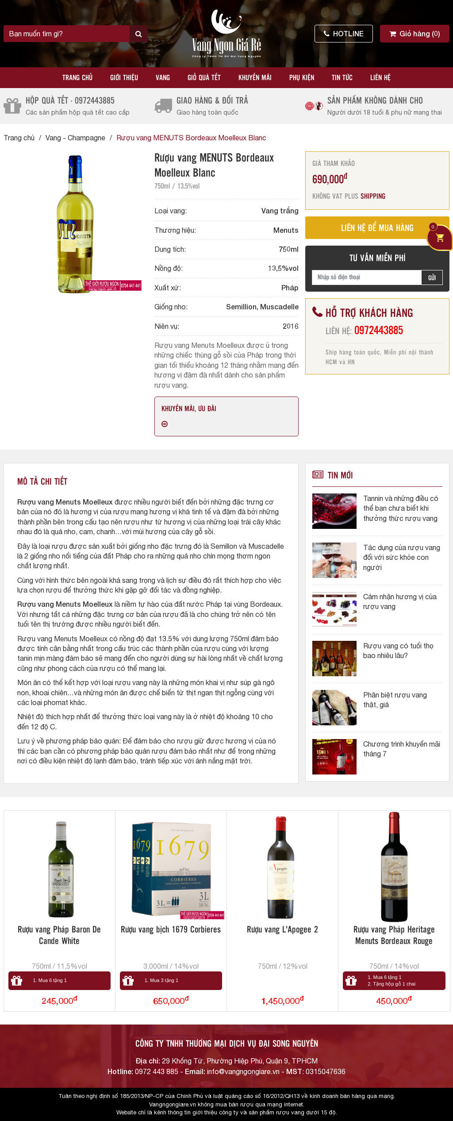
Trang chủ (77, 78)
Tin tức (342, 78)
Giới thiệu (124, 78)
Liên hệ (380, 78)
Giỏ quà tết (204, 78)
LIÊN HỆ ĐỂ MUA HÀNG (377, 228)
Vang (163, 78)
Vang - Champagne (75, 138)
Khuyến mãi (255, 78)
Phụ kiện (301, 78)
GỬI (432, 278)
